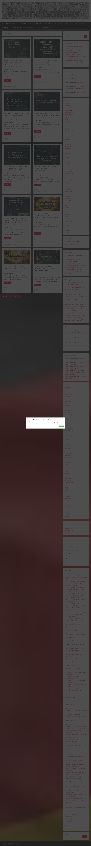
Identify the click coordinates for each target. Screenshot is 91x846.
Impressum (41, 419)
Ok (61, 426)
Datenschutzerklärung (46, 419)
